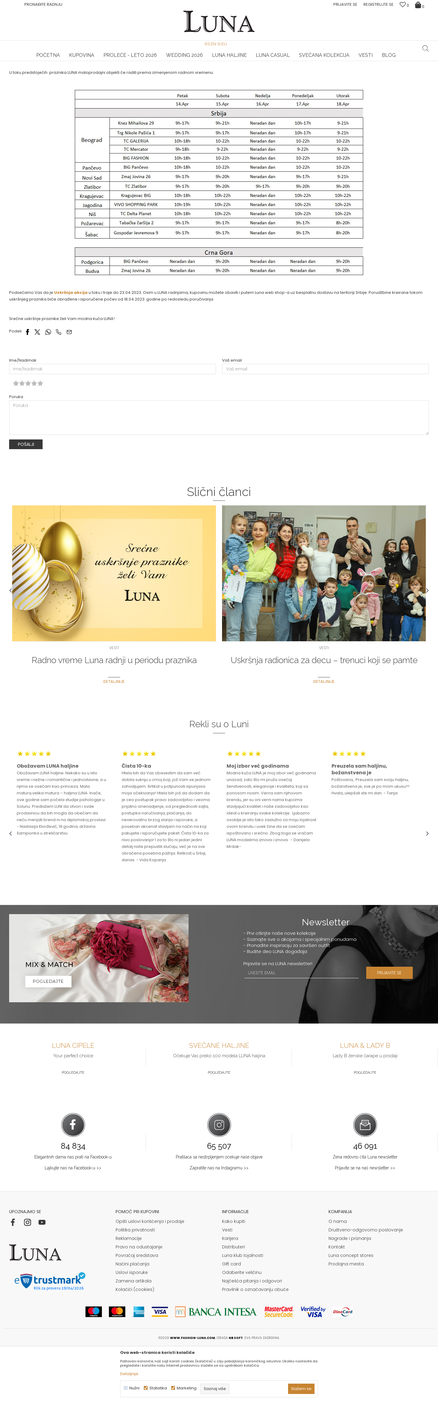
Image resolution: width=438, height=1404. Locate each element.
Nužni (134, 1388)
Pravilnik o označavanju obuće (255, 1346)
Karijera (230, 1295)
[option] (79, 61)
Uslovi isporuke (132, 1329)
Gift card (231, 1320)
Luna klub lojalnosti (242, 1312)
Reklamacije (129, 1295)
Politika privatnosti (135, 1286)
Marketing (186, 1388)
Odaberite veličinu (242, 1329)
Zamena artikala (133, 1337)
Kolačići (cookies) (135, 1346)
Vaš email (232, 417)
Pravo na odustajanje (139, 1303)
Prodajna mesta (346, 1320)
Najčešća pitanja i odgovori (252, 1337)
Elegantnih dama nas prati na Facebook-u (73, 1213)
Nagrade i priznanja (349, 1295)
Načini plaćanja (132, 1320)
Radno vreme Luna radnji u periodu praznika (114, 717)
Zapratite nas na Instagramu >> (219, 1224)
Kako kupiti (233, 1278)
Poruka (16, 453)
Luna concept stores (351, 1312)
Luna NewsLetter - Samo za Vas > (220, 61)
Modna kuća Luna (26, 69)
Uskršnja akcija (71, 349)
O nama (337, 1278)
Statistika (158, 1388)
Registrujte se (378, 4)
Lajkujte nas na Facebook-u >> (73, 1224)
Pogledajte (73, 1129)
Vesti (51, 69)
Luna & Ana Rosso (358, 61)
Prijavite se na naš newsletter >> (365, 1224)
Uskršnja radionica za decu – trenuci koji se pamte (324, 717)
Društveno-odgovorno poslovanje (365, 1286)
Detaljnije (114, 738)
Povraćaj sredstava (137, 1312)
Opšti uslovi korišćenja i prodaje (150, 1278)
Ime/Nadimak (22, 417)
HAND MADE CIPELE (79, 61)
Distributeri (233, 1303)
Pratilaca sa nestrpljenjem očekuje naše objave (219, 1213)
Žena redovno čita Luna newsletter (365, 1213)
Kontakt (336, 1303)
